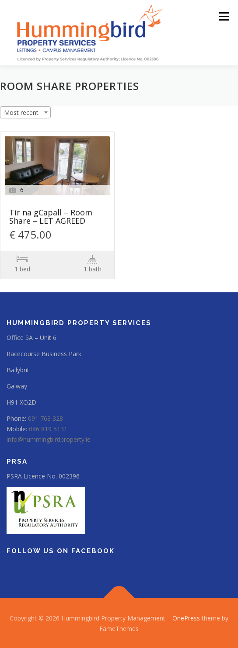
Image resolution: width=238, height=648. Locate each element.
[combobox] (25, 112)
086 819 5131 (48, 429)
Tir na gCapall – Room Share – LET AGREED (50, 217)
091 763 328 (45, 418)
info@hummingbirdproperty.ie (49, 439)
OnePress (186, 618)
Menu (223, 16)
